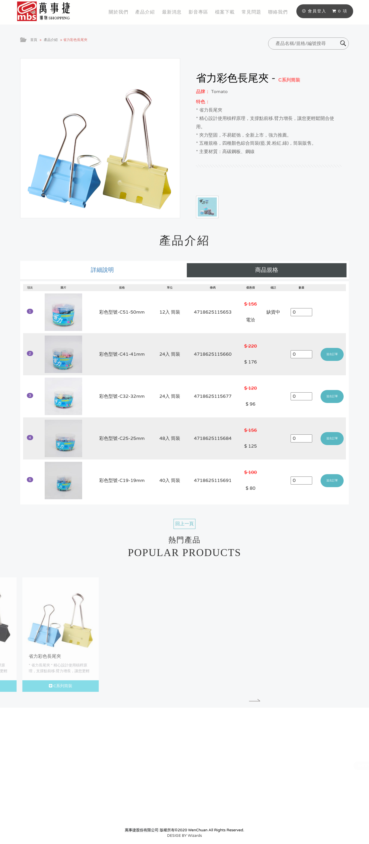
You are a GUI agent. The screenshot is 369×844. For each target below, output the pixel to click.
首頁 (33, 40)
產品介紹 (145, 12)
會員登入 (314, 11)
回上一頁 (184, 524)
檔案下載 (225, 12)
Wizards (195, 835)
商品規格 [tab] (266, 270)
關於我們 (118, 12)
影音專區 (198, 12)
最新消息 (172, 12)
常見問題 (251, 12)
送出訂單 (332, 354)
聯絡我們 (278, 12)
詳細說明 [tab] (102, 270)
